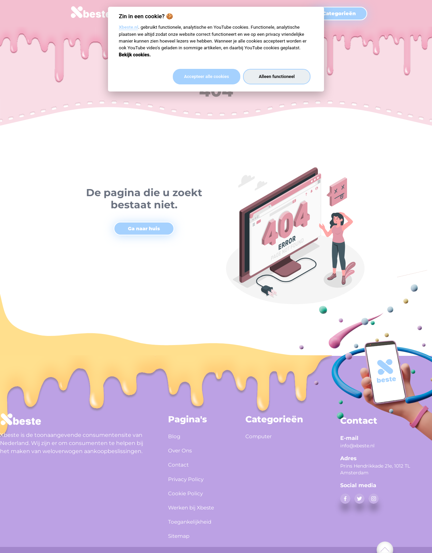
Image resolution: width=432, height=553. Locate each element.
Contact (180, 462)
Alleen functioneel (277, 76)
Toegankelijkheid (194, 515)
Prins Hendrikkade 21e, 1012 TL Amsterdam (375, 469)
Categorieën (339, 13)
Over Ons (182, 449)
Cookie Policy (188, 488)
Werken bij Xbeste (196, 501)
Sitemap (181, 528)
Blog (175, 436)
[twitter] (359, 499)
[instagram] (374, 499)
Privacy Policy (189, 475)
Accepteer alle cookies (206, 76)
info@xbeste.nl (357, 446)
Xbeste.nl (128, 27)
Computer (260, 436)
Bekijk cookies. (135, 54)
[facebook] (345, 499)
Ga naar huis (144, 229)
